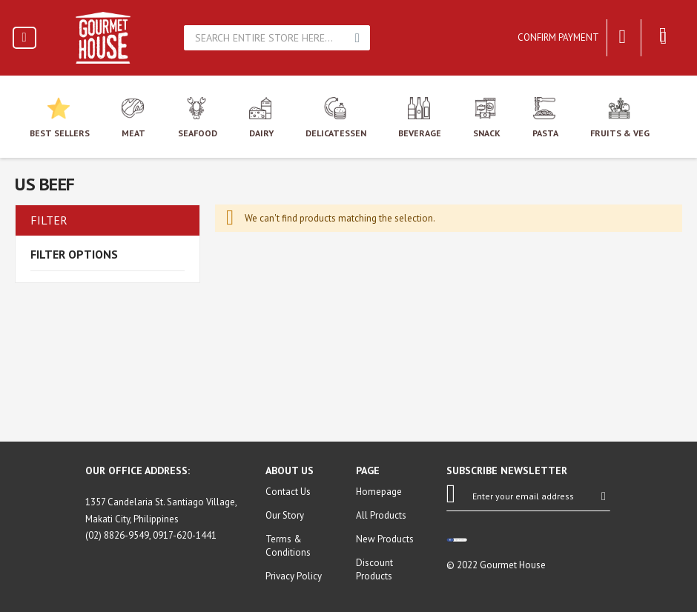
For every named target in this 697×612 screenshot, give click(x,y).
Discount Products (374, 569)
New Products (385, 539)
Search (357, 37)
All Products (381, 515)
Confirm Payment (558, 37)
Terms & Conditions (288, 546)
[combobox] (266, 37)
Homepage (379, 491)
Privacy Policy (293, 576)
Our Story (284, 515)
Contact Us (288, 491)
